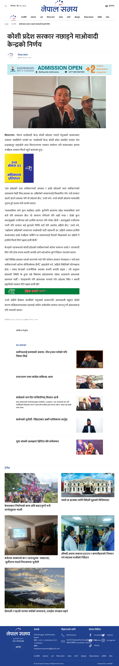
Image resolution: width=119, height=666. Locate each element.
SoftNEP (109, 663)
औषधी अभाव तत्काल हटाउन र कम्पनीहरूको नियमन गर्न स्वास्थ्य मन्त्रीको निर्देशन (87, 555)
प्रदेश (107, 17)
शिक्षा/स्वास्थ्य (88, 17)
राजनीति (24, 17)
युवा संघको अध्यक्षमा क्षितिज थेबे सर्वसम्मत (37, 441)
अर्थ (41, 17)
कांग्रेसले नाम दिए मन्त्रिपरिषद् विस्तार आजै (37, 397)
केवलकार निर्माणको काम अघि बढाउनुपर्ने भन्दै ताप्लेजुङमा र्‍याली (28, 508)
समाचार (33, 17)
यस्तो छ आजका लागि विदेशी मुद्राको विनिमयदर (85, 500)
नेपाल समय (23, 55)
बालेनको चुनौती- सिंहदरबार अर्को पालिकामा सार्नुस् (41, 419)
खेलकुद (77, 17)
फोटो (68, 17)
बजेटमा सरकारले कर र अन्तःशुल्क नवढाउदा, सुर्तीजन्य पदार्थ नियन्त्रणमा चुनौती (27, 560)
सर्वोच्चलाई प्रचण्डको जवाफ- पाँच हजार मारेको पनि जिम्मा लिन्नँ (41, 354)
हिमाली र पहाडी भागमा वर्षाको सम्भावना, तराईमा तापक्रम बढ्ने (36, 611)
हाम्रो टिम (18, 647)
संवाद (61, 17)
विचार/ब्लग (51, 17)
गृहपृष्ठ (6, 24)
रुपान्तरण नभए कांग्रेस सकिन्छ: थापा (34, 377)
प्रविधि (100, 17)
